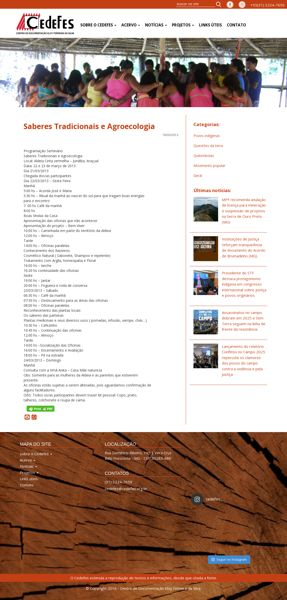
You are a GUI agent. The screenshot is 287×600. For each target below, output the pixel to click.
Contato (236, 25)
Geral (197, 175)
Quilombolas (203, 155)
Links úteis (210, 25)
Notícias (156, 25)
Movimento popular (209, 165)
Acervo (130, 25)
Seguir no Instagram (229, 559)
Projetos (183, 25)
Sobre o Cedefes (98, 25)
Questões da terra (208, 145)
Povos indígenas (206, 135)
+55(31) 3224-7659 (267, 4)
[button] (220, 4)
